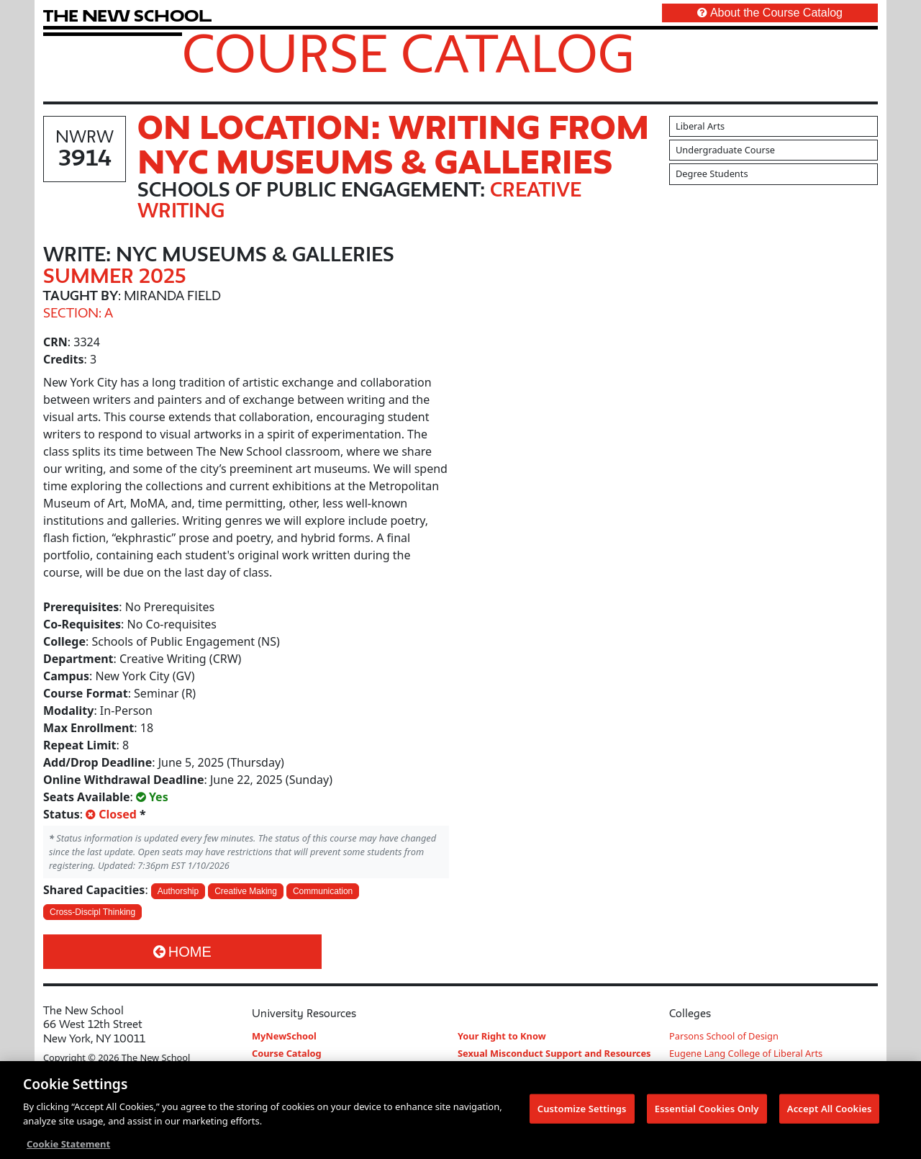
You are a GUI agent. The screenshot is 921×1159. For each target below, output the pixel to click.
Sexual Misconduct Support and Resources (554, 1053)
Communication (323, 891)
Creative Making (245, 891)
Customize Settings (582, 1109)
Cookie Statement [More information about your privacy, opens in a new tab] (68, 1145)
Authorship (178, 891)
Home (182, 952)
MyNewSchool (284, 1035)
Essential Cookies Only (707, 1109)
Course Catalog (408, 52)
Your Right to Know (502, 1035)
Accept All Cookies (829, 1109)
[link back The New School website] (127, 15)
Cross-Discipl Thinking (92, 912)
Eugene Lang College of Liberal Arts (745, 1053)
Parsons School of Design (724, 1035)
